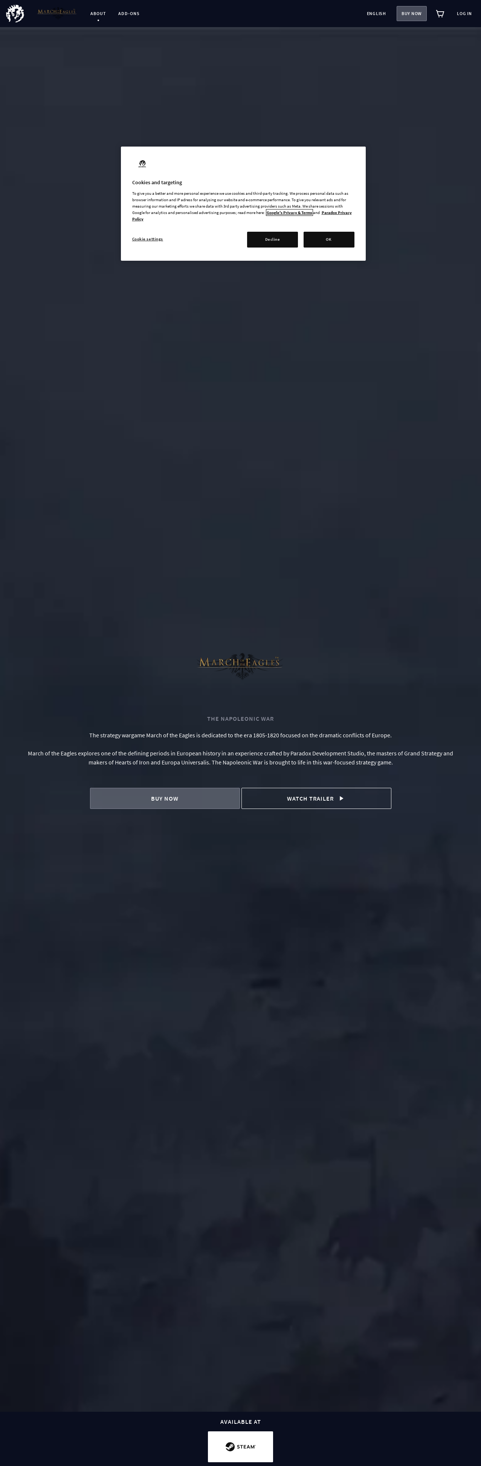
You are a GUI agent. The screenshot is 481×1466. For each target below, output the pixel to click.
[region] (243, 204)
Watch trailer (316, 798)
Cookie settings (147, 239)
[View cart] (440, 13)
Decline (272, 239)
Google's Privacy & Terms (289, 212)
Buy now (412, 13)
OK (328, 239)
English (376, 13)
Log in (464, 13)
